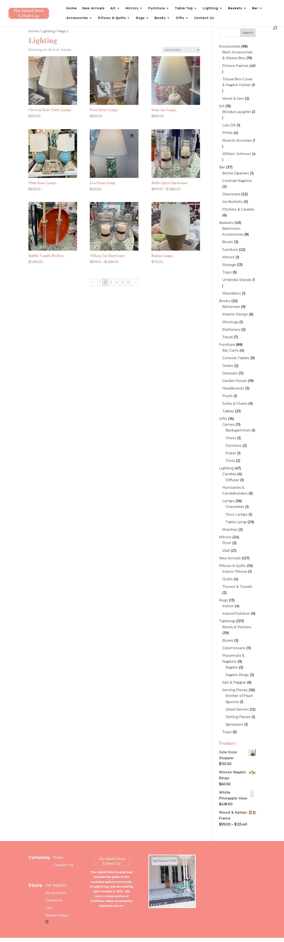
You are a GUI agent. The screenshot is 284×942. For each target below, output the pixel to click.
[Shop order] (181, 50)
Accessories (77, 18)
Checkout (53, 900)
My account (55, 893)
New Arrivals (93, 8)
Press (58, 857)
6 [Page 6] (128, 282)
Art (113, 8)
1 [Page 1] (100, 282)
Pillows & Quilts (112, 18)
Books (160, 18)
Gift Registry (56, 885)
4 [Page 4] (117, 282)
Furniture (156, 8)
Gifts (180, 18)
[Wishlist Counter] (56, 921)
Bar (255, 8)
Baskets (235, 8)
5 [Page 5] (123, 282)
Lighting (210, 8)
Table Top (184, 8)
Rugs (140, 18)
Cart (49, 908)
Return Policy (56, 915)
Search (247, 33)
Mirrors (132, 8)
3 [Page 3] (111, 282)
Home (71, 8)
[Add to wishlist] (70, 63)
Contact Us (204, 18)
